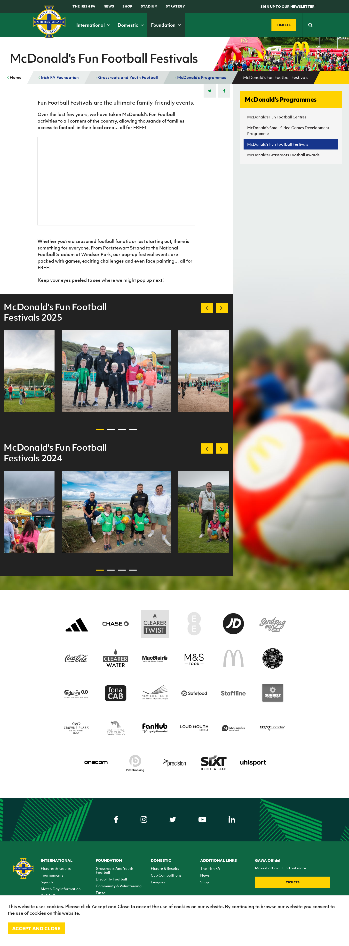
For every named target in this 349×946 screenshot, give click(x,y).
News (108, 6)
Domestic (131, 25)
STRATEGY (175, 6)
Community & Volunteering (119, 885)
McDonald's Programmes (200, 77)
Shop (127, 6)
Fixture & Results (165, 868)
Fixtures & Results (56, 868)
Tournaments (52, 875)
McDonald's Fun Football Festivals (277, 144)
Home (14, 77)
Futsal (101, 892)
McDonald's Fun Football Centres (276, 117)
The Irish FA (83, 6)
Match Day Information (61, 888)
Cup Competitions (166, 875)
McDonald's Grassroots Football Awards (283, 154)
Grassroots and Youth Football (127, 77)
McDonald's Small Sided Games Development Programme (288, 130)
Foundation (166, 25)
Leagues (158, 882)
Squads (47, 882)
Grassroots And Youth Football (114, 870)
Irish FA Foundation (59, 77)
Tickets (293, 882)
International (93, 25)
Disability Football (111, 879)
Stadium (149, 6)
